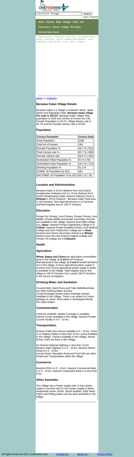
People (73, 41)
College (65, 27)
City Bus (50, 22)
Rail (82, 22)
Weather (39, 39)
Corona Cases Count (48, 32)
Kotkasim (52, 98)
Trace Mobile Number (86, 37)
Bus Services (60, 37)
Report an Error (55, 41)
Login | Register (90, 17)
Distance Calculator (45, 37)
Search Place (49, 39)
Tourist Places (44, 27)
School (56, 27)
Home (41, 22)
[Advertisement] (67, 69)
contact (66, 41)
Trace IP (59, 39)
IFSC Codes (71, 37)
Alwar (39, 98)
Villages (67, 22)
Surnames (81, 41)
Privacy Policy (104, 454)
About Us (82, 454)
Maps (58, 22)
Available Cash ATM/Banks (75, 39)
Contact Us (62, 454)
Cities (76, 22)
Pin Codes (75, 27)
